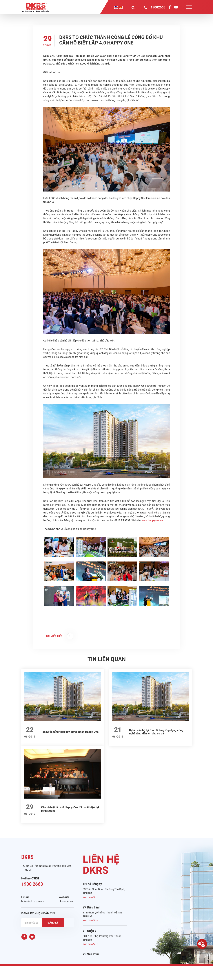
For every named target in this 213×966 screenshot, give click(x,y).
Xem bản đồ (90, 897)
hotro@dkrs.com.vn (32, 901)
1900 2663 (32, 884)
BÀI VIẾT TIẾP (59, 636)
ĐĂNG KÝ (53, 922)
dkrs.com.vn (66, 901)
